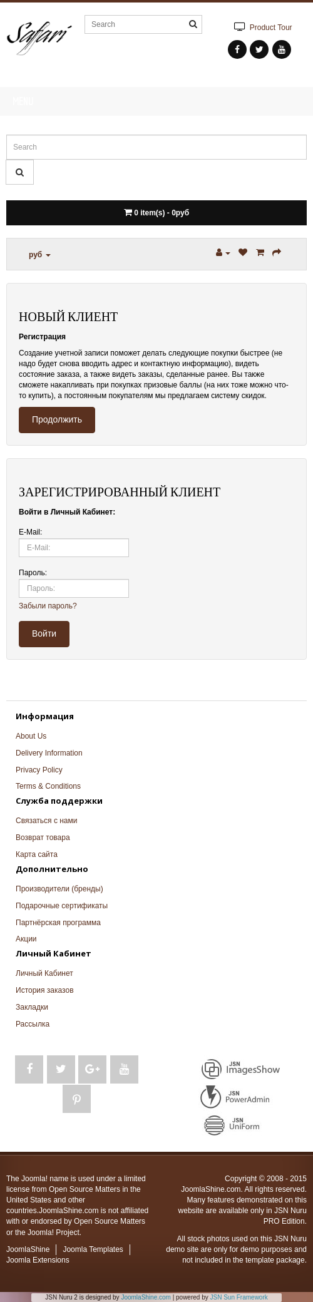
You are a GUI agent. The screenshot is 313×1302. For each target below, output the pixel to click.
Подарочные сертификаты (62, 905)
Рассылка (32, 1024)
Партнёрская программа (58, 922)
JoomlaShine (27, 1249)
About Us (31, 736)
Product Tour (261, 26)
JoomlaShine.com (145, 1297)
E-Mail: (30, 532)
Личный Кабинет (44, 973)
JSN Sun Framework (239, 1297)
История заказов (45, 990)
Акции (26, 939)
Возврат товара (43, 837)
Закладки (32, 1007)
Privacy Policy (39, 770)
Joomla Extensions (37, 1260)
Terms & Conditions (48, 786)
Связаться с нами (46, 820)
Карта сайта (37, 854)
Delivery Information (49, 753)
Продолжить (57, 419)
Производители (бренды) (59, 888)
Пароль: (33, 572)
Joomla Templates (93, 1249)
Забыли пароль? (48, 606)
